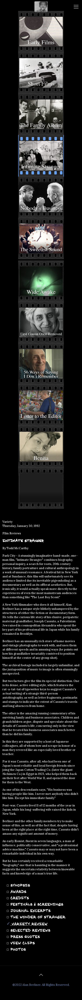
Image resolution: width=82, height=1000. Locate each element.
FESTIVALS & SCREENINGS (36, 904)
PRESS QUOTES (24, 937)
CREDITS (19, 898)
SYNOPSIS (19, 885)
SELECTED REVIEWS (29, 930)
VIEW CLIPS (22, 943)
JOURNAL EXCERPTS (30, 911)
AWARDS (17, 891)
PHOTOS (17, 949)
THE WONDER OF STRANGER (37, 917)
